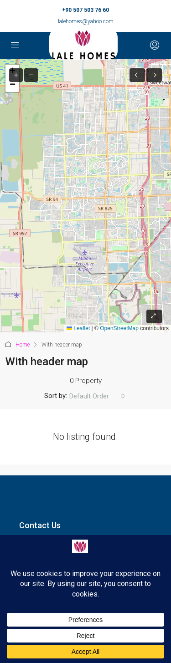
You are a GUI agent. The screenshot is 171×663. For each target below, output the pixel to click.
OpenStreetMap (119, 328)
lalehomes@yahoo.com (86, 21)
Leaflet (78, 328)
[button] (12, 85)
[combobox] (97, 396)
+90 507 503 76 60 (85, 10)
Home (23, 345)
